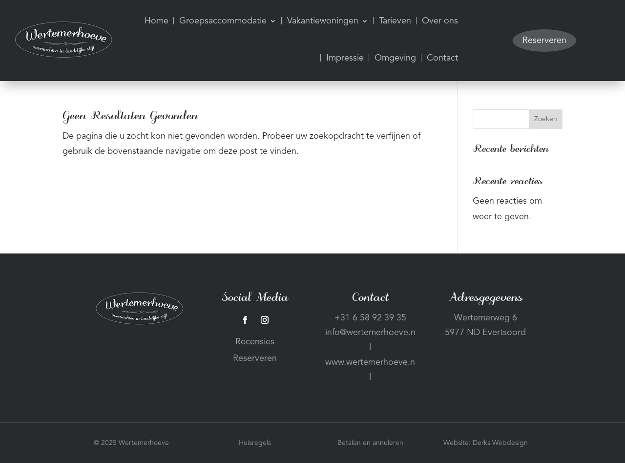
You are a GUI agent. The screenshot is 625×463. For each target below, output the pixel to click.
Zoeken (545, 119)
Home (156, 21)
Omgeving (395, 58)
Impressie (345, 58)
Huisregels (255, 443)
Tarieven (395, 21)
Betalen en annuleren (370, 443)
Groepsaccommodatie (223, 21)
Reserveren (544, 40)
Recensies (254, 341)
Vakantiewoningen (322, 21)
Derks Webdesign (500, 443)
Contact (442, 58)
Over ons (440, 21)
